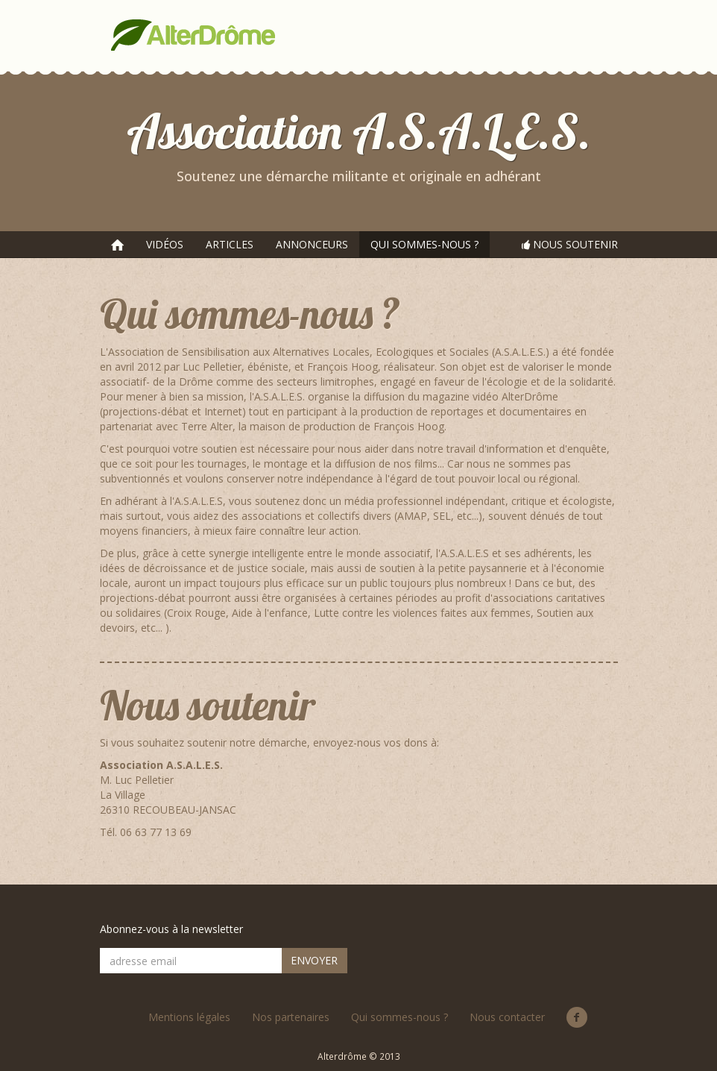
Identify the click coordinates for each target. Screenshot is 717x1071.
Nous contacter (507, 1017)
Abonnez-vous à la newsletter (171, 929)
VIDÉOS (164, 244)
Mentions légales (189, 1017)
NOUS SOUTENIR (570, 244)
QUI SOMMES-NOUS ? (424, 244)
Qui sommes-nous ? (399, 1017)
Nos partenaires (290, 1017)
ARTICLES (229, 244)
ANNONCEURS (312, 244)
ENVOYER (314, 960)
